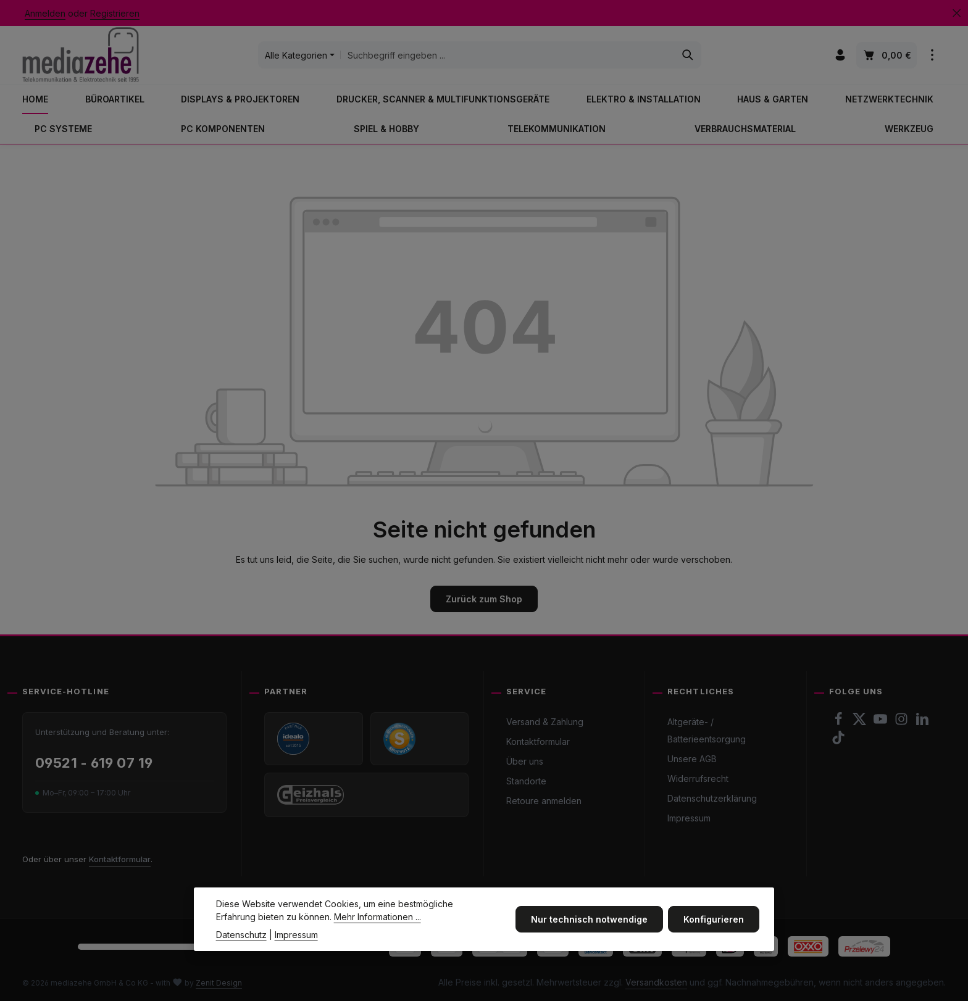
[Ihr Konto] (840, 55)
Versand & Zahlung (544, 721)
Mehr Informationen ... (377, 926)
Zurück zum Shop (484, 599)
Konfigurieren (713, 929)
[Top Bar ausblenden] (957, 13)
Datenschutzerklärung (712, 798)
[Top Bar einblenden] (932, 55)
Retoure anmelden (544, 800)
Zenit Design (219, 982)
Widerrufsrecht (697, 778)
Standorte (526, 781)
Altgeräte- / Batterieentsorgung (706, 730)
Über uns (524, 761)
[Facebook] (840, 722)
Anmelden (45, 13)
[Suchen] (688, 55)
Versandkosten (656, 982)
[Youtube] (882, 722)
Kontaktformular (120, 859)
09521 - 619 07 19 (93, 763)
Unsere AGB (692, 759)
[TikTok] (838, 741)
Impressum (689, 818)
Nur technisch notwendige (589, 929)
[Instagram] (903, 722)
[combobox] (507, 55)
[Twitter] (861, 722)
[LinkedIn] (922, 722)
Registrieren (115, 13)
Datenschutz (241, 944)
